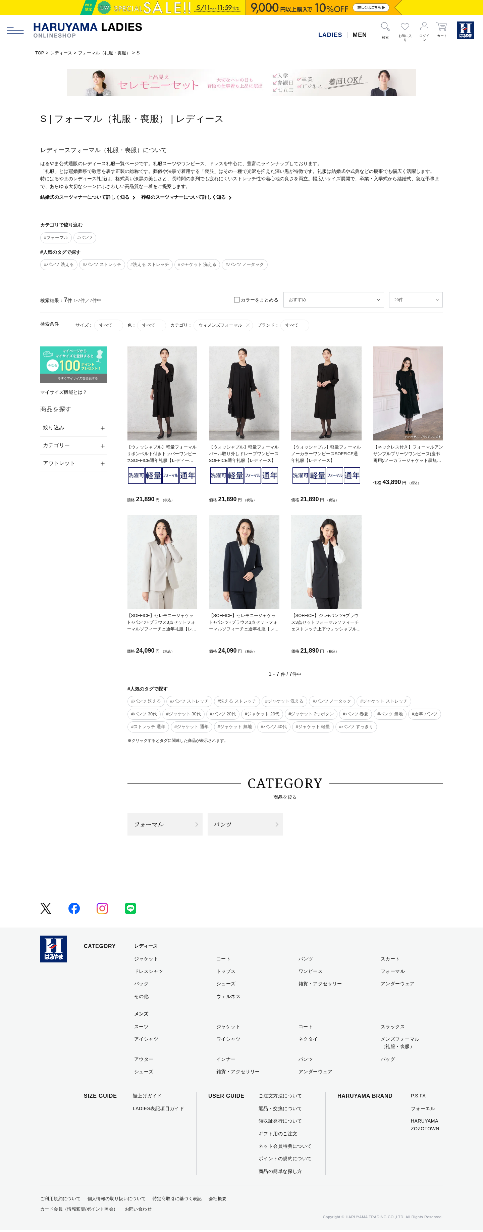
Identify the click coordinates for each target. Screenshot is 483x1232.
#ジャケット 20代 (262, 713)
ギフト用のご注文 (278, 1135)
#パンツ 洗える (59, 264)
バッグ (388, 1060)
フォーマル (150, 825)
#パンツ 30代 (144, 713)
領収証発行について (280, 1122)
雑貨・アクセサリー (320, 985)
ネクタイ (308, 1040)
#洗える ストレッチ (149, 264)
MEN (360, 35)
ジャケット (146, 960)
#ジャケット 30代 (183, 713)
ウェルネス (228, 998)
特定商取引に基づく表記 (177, 1200)
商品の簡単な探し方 (280, 1173)
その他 (141, 998)
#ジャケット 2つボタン (311, 713)
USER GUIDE (226, 1098)
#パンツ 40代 (274, 726)
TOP (40, 52)
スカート (390, 960)
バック (141, 985)
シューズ (226, 985)
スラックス (393, 1028)
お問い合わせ (138, 1210)
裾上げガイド (147, 1097)
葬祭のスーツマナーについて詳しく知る (183, 197)
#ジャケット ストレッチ (384, 701)
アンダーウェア (398, 985)
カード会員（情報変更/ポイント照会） (79, 1210)
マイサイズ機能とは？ (63, 392)
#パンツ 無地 (390, 713)
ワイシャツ (228, 1040)
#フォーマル (56, 237)
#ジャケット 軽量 (313, 726)
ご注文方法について (280, 1097)
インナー (226, 1060)
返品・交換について (280, 1110)
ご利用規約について (60, 1200)
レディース (62, 52)
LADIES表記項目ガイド (158, 1110)
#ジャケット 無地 (235, 726)
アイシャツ (146, 1040)
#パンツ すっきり (356, 726)
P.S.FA (418, 1097)
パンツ (224, 825)
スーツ (141, 1028)
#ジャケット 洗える (197, 264)
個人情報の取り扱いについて (117, 1200)
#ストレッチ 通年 (148, 726)
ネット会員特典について (285, 1147)
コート (223, 960)
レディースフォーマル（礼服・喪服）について (103, 150)
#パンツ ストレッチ (102, 264)
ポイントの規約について (285, 1160)
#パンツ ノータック (244, 264)
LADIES (330, 35)
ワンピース (311, 973)
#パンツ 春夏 (355, 713)
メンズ (141, 1015)
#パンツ (85, 237)
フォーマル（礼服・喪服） (108, 52)
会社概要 (218, 1200)
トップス (226, 973)
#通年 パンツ (424, 713)
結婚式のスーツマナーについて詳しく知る (84, 197)
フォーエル (423, 1110)
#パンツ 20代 (223, 713)
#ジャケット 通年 (191, 726)
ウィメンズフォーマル (225, 325)
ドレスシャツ (148, 973)
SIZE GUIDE (100, 1098)
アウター (144, 1060)
